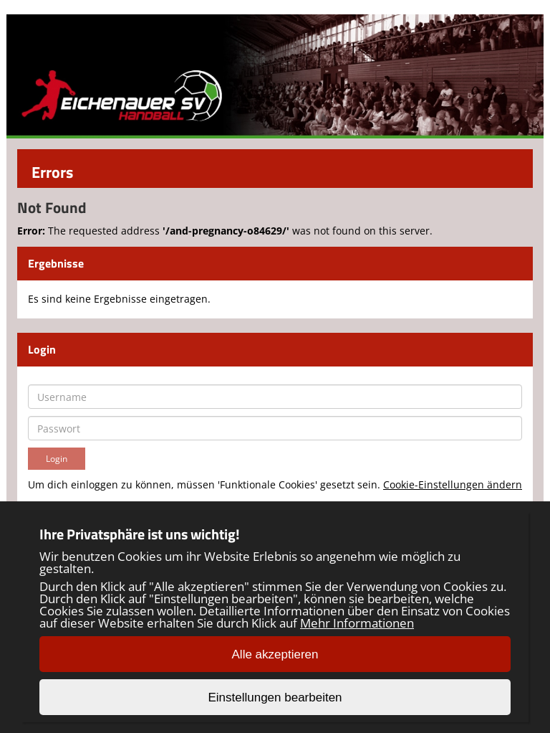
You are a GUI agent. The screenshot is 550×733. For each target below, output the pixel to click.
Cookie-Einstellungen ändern (452, 484)
